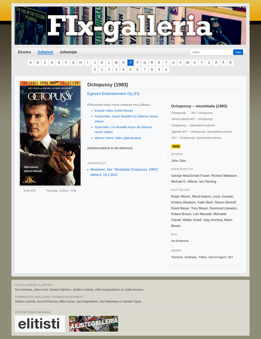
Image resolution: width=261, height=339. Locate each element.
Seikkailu (190, 257)
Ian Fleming (207, 181)
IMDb (176, 146)
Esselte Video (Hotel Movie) (114, 110)
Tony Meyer (199, 208)
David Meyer (180, 208)
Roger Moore (180, 196)
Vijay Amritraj (212, 220)
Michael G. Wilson (184, 181)
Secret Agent (217, 257)
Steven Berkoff (225, 202)
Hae (238, 52)
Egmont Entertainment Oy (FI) (113, 93)
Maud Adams (201, 196)
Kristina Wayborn (183, 202)
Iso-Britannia (179, 240)
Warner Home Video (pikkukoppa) (118, 138)
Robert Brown (181, 214)
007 (230, 257)
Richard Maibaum (224, 175)
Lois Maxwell (202, 214)
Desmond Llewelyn (223, 208)
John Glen (178, 160)
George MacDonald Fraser (190, 175)
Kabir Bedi (205, 202)
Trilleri (202, 257)
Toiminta (177, 257)
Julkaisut (45, 52)
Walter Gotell (192, 220)
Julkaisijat (68, 52)
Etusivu (24, 52)
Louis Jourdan (223, 196)
